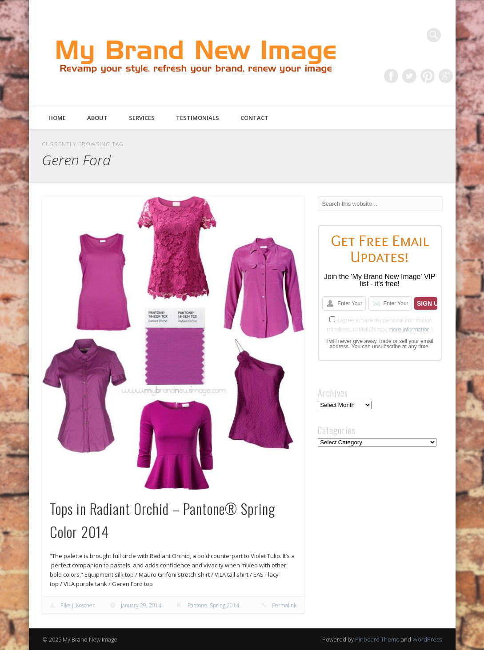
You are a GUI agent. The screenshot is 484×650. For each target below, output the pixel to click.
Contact (254, 118)
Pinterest (427, 76)
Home (57, 118)
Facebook (391, 76)
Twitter (409, 76)
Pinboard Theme (377, 639)
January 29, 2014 (141, 605)
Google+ (446, 76)
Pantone (197, 605)
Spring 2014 (224, 605)
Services (142, 118)
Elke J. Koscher (77, 605)
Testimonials (197, 118)
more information (409, 329)
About (97, 118)
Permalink (284, 605)
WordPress (427, 639)
